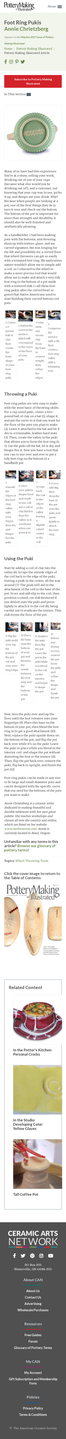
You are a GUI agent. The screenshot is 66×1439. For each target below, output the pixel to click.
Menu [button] (55, 7)
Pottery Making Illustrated (34, 48)
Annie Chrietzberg (26, 28)
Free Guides (33, 1335)
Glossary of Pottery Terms (33, 1348)
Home (8, 48)
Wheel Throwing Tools (31, 861)
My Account (33, 1373)
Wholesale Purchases (33, 1310)
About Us (33, 1291)
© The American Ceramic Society (33, 1428)
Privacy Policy (33, 1408)
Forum (33, 1341)
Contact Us (33, 1297)
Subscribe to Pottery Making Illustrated (33, 81)
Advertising (33, 1304)
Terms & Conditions (33, 1415)
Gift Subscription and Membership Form (33, 1381)
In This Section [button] (17, 94)
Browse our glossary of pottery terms (30, 847)
